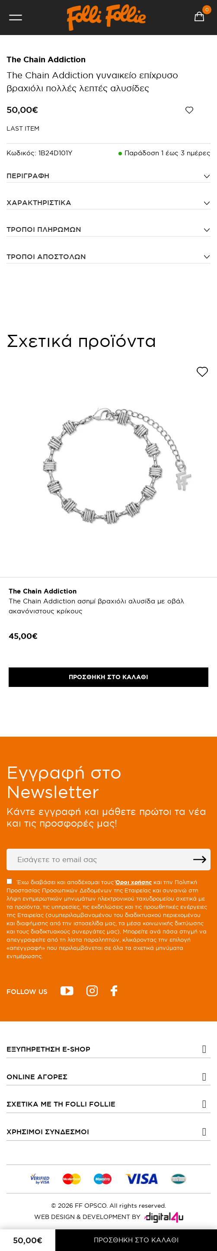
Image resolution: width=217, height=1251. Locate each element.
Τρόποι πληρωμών (43, 229)
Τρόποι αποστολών (46, 256)
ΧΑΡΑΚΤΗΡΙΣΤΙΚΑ (38, 202)
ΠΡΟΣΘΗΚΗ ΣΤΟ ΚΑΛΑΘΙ (136, 1240)
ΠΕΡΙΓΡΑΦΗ (27, 176)
